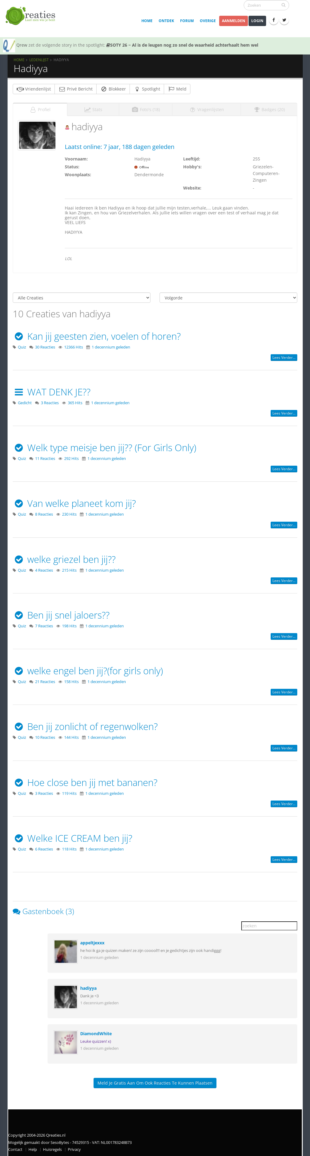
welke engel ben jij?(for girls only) (88, 669)
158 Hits (71, 680)
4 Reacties (44, 568)
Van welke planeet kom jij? (74, 501)
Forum (187, 20)
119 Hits (69, 791)
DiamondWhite (96, 1032)
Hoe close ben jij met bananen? (85, 780)
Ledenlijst (39, 59)
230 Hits (69, 512)
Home (147, 20)
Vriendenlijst (34, 89)
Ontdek (166, 20)
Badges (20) (269, 108)
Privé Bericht (75, 89)
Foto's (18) (145, 108)
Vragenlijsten (206, 108)
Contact (15, 1148)
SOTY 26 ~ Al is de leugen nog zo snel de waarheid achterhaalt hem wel (182, 45)
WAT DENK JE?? (52, 390)
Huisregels (52, 1148)
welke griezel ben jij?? (64, 557)
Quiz (22, 345)
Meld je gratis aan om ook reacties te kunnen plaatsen (155, 1081)
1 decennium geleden (111, 345)
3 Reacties (50, 401)
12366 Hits (73, 345)
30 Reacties (45, 345)
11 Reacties (45, 457)
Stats (93, 108)
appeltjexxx (92, 941)
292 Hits (71, 457)
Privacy (74, 1148)
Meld (177, 89)
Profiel (40, 108)
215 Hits (69, 568)
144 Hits (71, 735)
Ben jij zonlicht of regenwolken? (85, 724)
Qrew (21, 45)
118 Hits (69, 847)
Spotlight (147, 89)
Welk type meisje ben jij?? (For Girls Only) (104, 446)
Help (32, 1148)
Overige (208, 20)
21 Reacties (45, 680)
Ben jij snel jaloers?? (61, 613)
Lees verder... (283, 355)
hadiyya (88, 986)
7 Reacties (44, 624)
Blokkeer (113, 89)
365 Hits (75, 401)
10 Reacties (45, 735)
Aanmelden (233, 20)
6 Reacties (44, 847)
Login (257, 20)
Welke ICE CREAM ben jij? (72, 836)
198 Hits (69, 624)
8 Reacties (44, 512)
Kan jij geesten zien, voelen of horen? (97, 334)
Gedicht (25, 401)
